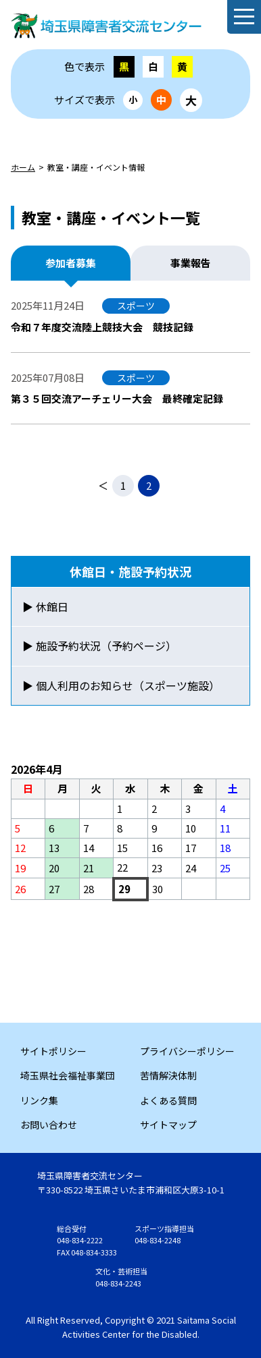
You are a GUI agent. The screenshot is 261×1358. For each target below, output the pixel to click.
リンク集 (39, 1100)
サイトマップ (168, 1124)
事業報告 (190, 263)
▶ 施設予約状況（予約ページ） (99, 646)
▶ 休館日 (45, 606)
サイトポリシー (53, 1051)
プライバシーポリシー (187, 1051)
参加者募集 (70, 263)
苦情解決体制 (168, 1075)
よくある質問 (168, 1100)
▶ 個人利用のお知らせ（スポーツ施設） (121, 685)
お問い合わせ (48, 1124)
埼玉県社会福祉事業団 (67, 1075)
